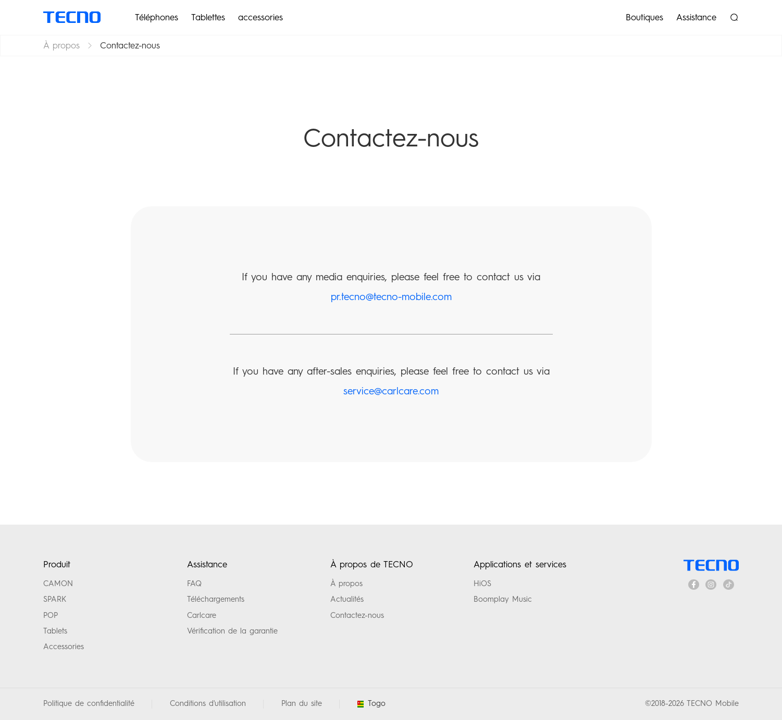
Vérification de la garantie (232, 631)
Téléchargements (215, 599)
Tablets (55, 631)
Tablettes (208, 17)
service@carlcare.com (391, 391)
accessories (260, 17)
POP (50, 615)
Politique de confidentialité (88, 703)
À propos (61, 45)
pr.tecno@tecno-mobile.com (391, 297)
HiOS (482, 583)
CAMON (58, 583)
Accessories (63, 646)
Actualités (347, 599)
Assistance (696, 17)
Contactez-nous (357, 615)
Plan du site (301, 703)
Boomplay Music (503, 599)
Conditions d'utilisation (208, 703)
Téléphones (156, 17)
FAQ (194, 583)
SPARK (54, 599)
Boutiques (644, 17)
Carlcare (201, 615)
